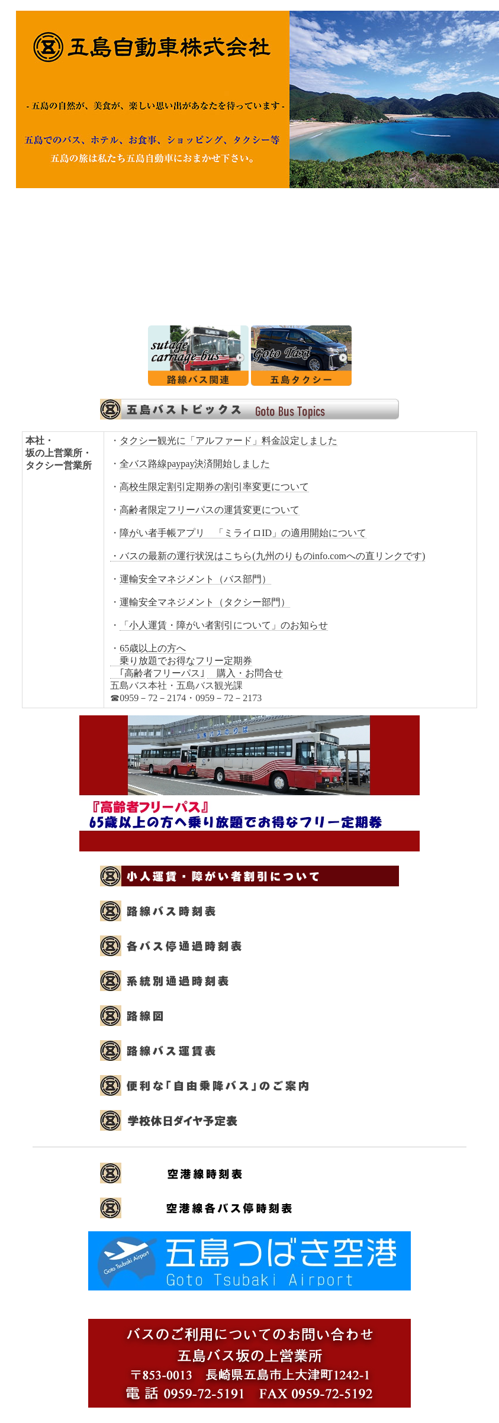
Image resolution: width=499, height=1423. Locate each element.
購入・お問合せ (245, 673)
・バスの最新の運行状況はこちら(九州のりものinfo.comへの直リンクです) (267, 556)
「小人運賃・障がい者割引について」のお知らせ (224, 625)
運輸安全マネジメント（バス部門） (195, 579)
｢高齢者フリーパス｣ (157, 673)
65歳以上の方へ (153, 648)
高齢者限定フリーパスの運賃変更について (210, 510)
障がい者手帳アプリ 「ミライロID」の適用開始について (243, 533)
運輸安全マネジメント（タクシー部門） (205, 602)
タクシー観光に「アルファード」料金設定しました (228, 440)
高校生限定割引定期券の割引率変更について (214, 487)
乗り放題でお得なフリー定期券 (181, 661)
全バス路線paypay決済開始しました (195, 464)
